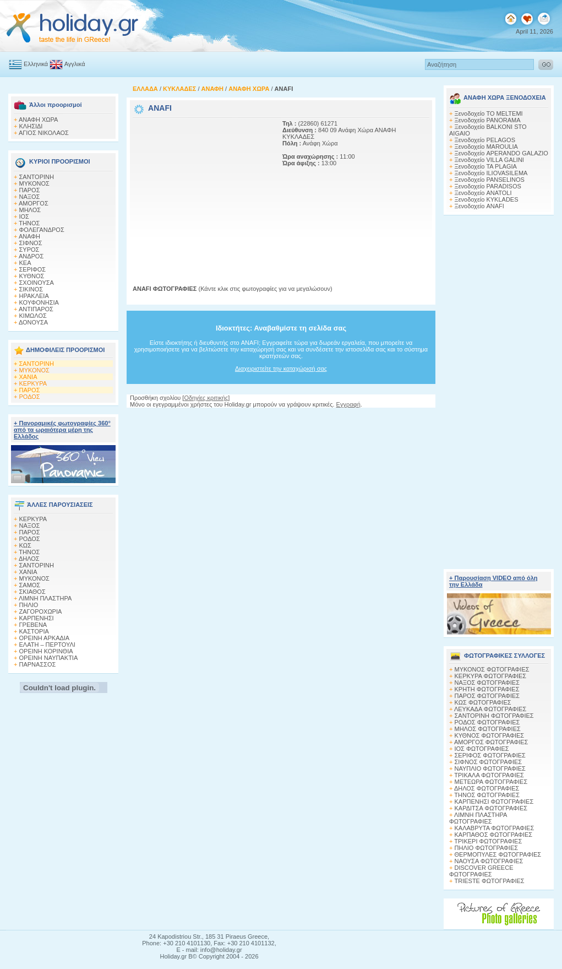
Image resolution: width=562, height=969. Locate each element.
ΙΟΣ (24, 216)
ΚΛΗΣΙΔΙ (31, 126)
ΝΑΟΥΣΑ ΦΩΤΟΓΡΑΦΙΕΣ (489, 861)
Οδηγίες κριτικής (206, 397)
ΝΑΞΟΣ (29, 196)
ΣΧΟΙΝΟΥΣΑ (36, 282)
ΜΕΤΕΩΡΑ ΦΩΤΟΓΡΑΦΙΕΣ (491, 781)
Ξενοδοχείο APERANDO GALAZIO (501, 153)
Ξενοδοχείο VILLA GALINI (489, 159)
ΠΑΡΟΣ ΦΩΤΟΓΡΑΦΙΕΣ (487, 695)
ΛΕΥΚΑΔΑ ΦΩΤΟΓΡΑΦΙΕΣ (490, 709)
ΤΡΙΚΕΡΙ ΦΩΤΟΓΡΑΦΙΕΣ (488, 841)
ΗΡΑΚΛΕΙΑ (34, 296)
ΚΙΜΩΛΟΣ (33, 315)
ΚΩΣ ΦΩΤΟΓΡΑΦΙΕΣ (483, 702)
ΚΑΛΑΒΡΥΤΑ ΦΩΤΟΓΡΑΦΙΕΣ (494, 828)
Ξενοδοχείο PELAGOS (485, 140)
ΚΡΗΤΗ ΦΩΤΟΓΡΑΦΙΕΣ (487, 689)
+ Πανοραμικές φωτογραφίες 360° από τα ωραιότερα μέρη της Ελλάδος (62, 430)
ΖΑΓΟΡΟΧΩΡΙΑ (40, 611)
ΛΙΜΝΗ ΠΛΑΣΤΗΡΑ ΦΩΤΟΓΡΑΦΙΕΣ (478, 818)
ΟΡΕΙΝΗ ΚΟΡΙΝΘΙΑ (46, 651)
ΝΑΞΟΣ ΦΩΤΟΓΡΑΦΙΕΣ (487, 682)
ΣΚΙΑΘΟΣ (32, 591)
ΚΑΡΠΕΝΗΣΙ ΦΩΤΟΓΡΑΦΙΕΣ (494, 801)
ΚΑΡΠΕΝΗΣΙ (36, 618)
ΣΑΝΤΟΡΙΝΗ (36, 177)
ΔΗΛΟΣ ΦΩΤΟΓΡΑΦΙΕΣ (486, 788)
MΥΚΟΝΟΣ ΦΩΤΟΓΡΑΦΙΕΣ (492, 669)
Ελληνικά (36, 64)
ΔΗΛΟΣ (29, 558)
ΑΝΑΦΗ (29, 236)
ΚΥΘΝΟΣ (32, 276)
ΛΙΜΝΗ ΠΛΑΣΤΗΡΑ (45, 598)
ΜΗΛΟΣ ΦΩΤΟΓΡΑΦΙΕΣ (488, 729)
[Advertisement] (201, 189)
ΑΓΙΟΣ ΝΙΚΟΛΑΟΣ (44, 132)
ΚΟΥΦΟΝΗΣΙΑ (39, 302)
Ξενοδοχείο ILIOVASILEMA (491, 173)
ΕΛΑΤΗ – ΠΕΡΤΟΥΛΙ (47, 644)
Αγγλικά (74, 64)
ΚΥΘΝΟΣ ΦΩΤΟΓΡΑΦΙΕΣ (490, 735)
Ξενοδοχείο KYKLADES (487, 199)
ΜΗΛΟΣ (30, 210)
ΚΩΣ (25, 545)
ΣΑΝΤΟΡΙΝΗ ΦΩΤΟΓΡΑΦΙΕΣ (494, 715)
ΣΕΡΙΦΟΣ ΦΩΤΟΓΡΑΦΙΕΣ (490, 755)
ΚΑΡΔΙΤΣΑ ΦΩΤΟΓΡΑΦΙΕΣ (491, 808)
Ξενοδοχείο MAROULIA (486, 146)
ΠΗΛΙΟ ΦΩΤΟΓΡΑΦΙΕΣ (487, 848)
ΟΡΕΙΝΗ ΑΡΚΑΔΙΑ (44, 638)
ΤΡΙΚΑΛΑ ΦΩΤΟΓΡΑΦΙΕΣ (489, 775)
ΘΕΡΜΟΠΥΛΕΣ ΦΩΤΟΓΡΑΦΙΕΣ (498, 854)
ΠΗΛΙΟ (29, 605)
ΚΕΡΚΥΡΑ (33, 383)
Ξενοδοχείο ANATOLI (483, 193)
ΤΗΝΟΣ (29, 223)
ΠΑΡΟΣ (29, 190)
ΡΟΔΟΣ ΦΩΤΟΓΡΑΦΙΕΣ (487, 722)
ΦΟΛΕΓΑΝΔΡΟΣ (41, 229)
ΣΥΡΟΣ (29, 249)
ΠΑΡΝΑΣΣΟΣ (37, 664)
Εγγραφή (348, 404)
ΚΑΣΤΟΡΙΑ (34, 631)
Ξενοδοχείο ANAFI (479, 206)
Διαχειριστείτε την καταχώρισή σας (281, 368)
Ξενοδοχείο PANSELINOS (490, 179)
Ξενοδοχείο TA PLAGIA (486, 166)
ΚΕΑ (25, 262)
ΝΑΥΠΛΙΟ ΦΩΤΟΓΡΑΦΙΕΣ (490, 768)
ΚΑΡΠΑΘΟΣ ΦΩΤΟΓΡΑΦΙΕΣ (494, 834)
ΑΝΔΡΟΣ (31, 256)
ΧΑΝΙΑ (28, 376)
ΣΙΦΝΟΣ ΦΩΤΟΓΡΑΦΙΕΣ (488, 762)
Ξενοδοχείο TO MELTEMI (489, 113)
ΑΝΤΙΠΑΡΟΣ (36, 309)
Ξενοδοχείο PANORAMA (488, 120)
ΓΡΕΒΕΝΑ (33, 624)
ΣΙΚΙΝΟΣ (31, 289)
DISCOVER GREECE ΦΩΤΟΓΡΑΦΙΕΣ (481, 871)
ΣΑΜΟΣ (30, 585)
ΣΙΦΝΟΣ (30, 243)
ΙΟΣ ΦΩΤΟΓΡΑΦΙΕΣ (482, 748)
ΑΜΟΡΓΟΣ (33, 203)
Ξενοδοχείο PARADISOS (488, 186)
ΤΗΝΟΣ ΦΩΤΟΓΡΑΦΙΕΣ (487, 795)
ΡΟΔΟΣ (29, 396)
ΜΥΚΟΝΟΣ (34, 183)
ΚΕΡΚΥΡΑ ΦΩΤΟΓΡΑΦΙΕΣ (491, 676)
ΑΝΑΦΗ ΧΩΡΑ (38, 119)
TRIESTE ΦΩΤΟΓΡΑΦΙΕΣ (490, 881)
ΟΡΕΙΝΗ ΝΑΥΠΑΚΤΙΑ (48, 657)
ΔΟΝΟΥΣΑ (33, 322)
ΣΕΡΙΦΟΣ (32, 269)
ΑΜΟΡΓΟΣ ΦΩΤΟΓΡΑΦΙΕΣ (491, 742)
